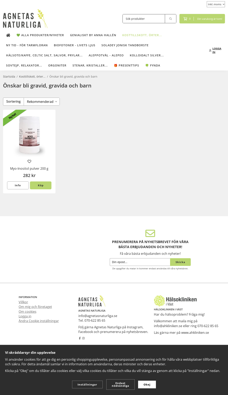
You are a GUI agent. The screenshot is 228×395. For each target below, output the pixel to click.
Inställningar (87, 384)
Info (18, 185)
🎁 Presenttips (126, 65)
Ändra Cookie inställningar (39, 321)
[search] (170, 18)
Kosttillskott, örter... (142, 35)
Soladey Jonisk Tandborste (125, 45)
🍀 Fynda (152, 65)
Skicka (180, 262)
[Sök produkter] (144, 18)
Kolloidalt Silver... (147, 55)
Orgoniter (57, 65)
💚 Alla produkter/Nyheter (40, 35)
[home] (8, 35)
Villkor (23, 302)
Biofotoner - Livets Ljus (74, 45)
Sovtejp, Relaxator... (24, 65)
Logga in (25, 316)
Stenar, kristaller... (90, 65)
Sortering (13, 101)
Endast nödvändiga (120, 384)
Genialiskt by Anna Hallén (93, 35)
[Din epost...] (140, 262)
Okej (147, 384)
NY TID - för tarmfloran (27, 45)
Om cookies (27, 311)
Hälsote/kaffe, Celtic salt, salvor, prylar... (44, 55)
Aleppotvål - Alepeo (106, 55)
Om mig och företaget (35, 306)
